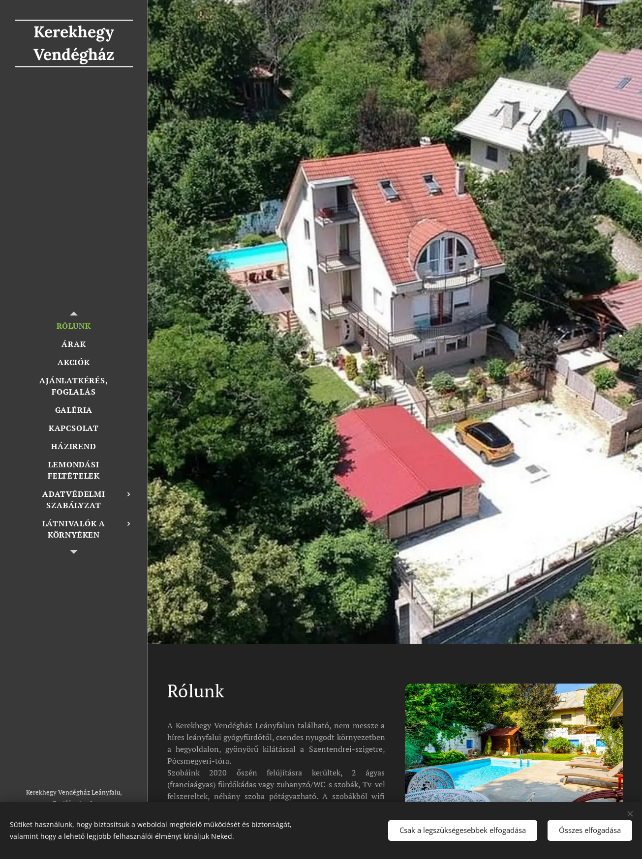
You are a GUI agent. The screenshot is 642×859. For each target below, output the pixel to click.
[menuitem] (74, 326)
